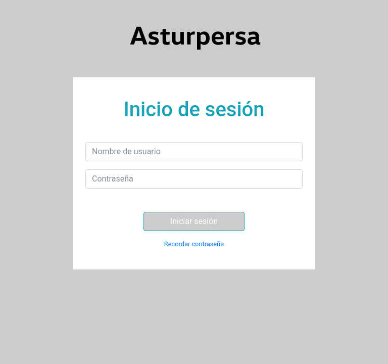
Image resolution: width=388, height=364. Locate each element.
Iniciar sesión (194, 221)
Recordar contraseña (194, 244)
